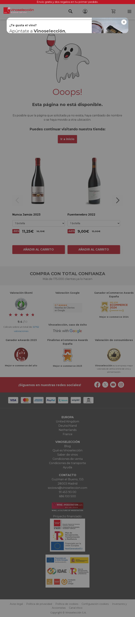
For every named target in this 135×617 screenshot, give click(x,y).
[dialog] (67, 308)
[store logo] (17, 11)
